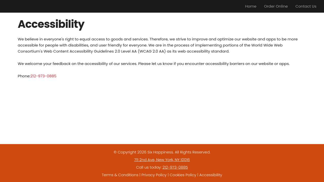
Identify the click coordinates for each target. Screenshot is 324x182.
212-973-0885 (43, 76)
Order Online (276, 6)
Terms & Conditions (120, 174)
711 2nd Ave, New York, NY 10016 (162, 159)
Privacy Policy (154, 174)
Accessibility (210, 174)
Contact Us (305, 6)
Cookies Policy (183, 174)
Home (250, 6)
